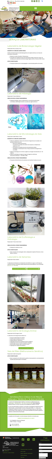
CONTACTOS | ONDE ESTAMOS (8, 452)
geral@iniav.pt (12, 1)
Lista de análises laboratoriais (19, 268)
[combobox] (12, 4)
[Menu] (35, 8)
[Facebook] (23, 439)
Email (40, 446)
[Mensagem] (43, 455)
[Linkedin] (34, 439)
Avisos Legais (23, 451)
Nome (40, 443)
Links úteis (22, 457)
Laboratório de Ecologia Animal (26, 348)
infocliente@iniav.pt (15, 425)
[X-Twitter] (28, 439)
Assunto (40, 449)
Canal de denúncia (24, 455)
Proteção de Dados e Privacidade (26, 449)
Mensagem (41, 452)
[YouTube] (23, 444)
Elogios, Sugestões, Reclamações (26, 453)
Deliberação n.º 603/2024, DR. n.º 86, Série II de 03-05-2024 (26, 399)
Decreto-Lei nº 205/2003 (13, 265)
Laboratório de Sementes (33, 268)
